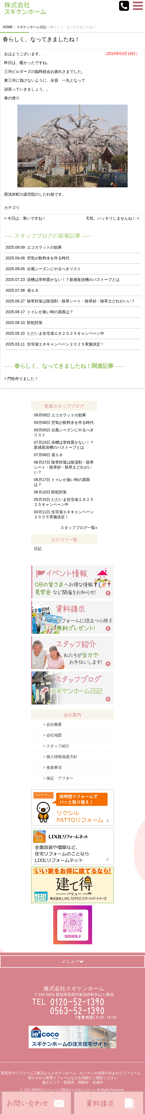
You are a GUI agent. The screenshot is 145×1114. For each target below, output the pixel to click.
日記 (38, 548)
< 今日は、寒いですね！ (25, 218)
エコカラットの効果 (44, 247)
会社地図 (54, 735)
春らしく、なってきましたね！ (41, 39)
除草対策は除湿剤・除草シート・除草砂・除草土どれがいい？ (81, 301)
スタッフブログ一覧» (78, 527)
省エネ (33, 290)
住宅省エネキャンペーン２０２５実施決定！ (65, 344)
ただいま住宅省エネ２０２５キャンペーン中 (65, 333)
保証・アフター (59, 778)
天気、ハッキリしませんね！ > (112, 218)
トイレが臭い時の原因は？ (50, 312)
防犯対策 (34, 322)
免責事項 (54, 767)
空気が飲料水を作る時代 (48, 258)
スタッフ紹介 (57, 746)
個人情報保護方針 (61, 756)
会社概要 (54, 724)
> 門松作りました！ (21, 378)
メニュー (72, 961)
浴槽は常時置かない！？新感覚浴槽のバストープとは (73, 279)
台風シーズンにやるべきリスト (54, 269)
